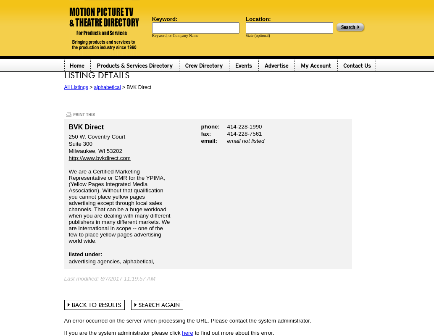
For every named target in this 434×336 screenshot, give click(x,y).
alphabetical (107, 87)
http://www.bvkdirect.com (100, 158)
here (187, 333)
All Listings (76, 87)
